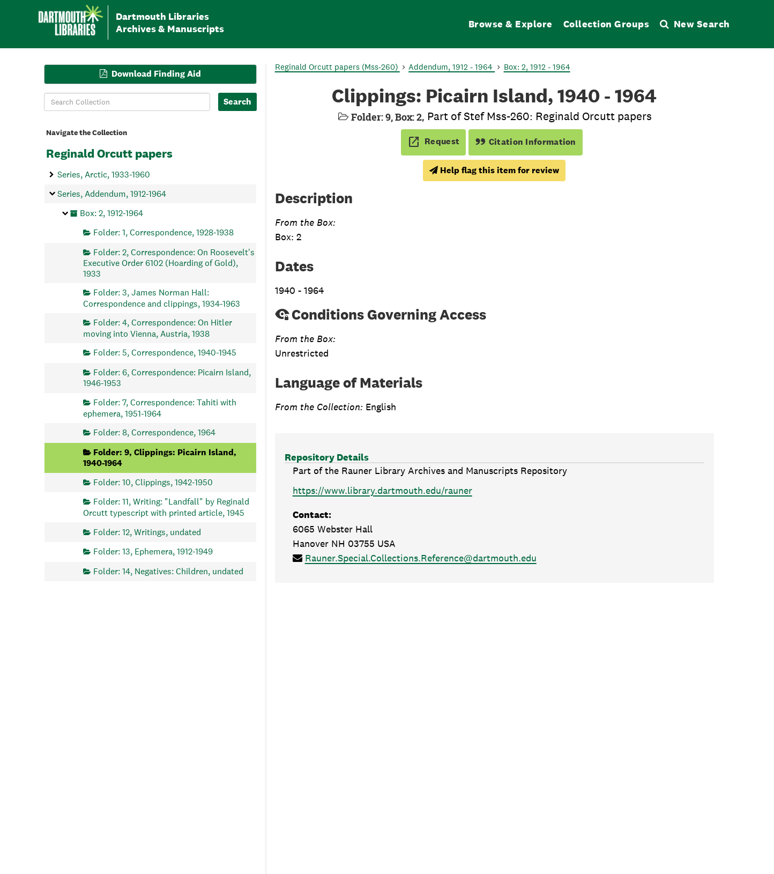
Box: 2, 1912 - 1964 (537, 67)
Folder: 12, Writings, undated (147, 531)
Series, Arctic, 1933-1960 (103, 174)
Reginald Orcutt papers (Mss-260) (337, 67)
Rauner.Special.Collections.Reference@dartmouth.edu (421, 558)
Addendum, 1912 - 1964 (451, 67)
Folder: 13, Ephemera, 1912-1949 (153, 551)
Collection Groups (606, 24)
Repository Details (327, 457)
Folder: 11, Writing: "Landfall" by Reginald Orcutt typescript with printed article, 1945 (166, 507)
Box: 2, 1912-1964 (111, 212)
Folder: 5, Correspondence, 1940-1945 (164, 352)
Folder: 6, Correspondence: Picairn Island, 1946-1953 (167, 378)
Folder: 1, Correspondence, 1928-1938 (163, 232)
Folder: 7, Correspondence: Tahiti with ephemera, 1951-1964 (159, 408)
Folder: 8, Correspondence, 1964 (154, 432)
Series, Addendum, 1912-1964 (111, 193)
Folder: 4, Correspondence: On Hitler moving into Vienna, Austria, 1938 (157, 328)
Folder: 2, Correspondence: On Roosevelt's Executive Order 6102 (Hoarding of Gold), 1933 (169, 262)
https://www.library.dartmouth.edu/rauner (382, 490)
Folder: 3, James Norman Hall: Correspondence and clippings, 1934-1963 (161, 298)
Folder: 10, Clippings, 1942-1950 (153, 481)
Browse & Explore (510, 24)
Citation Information (525, 141)
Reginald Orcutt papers (109, 153)
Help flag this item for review (494, 170)
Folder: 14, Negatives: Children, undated (168, 570)
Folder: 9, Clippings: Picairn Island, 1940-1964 (159, 457)
